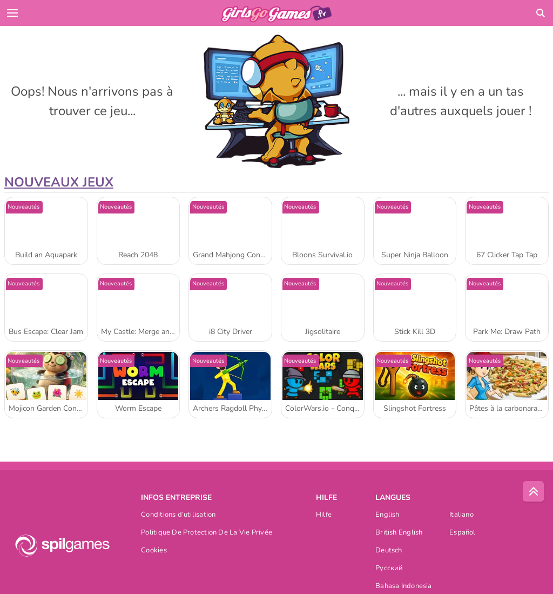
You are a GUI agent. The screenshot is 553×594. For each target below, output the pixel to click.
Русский (389, 569)
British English (398, 533)
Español (462, 533)
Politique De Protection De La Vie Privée (206, 533)
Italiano (461, 515)
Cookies (154, 551)
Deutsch (388, 551)
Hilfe (324, 515)
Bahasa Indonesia (403, 587)
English (387, 515)
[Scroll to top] (533, 492)
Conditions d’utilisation (178, 515)
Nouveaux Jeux (58, 182)
